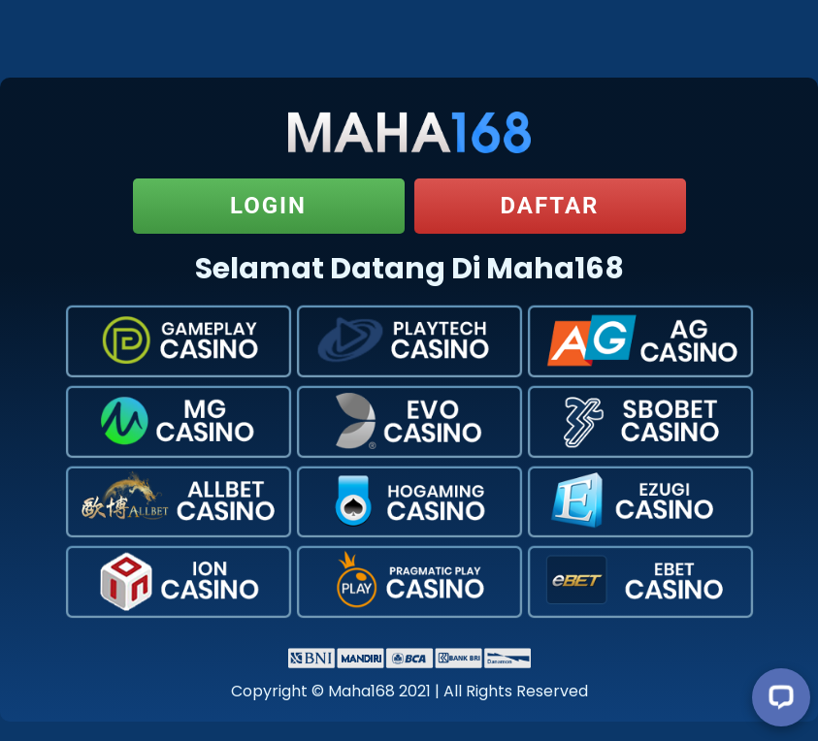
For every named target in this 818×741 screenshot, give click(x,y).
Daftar (549, 205)
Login (268, 205)
